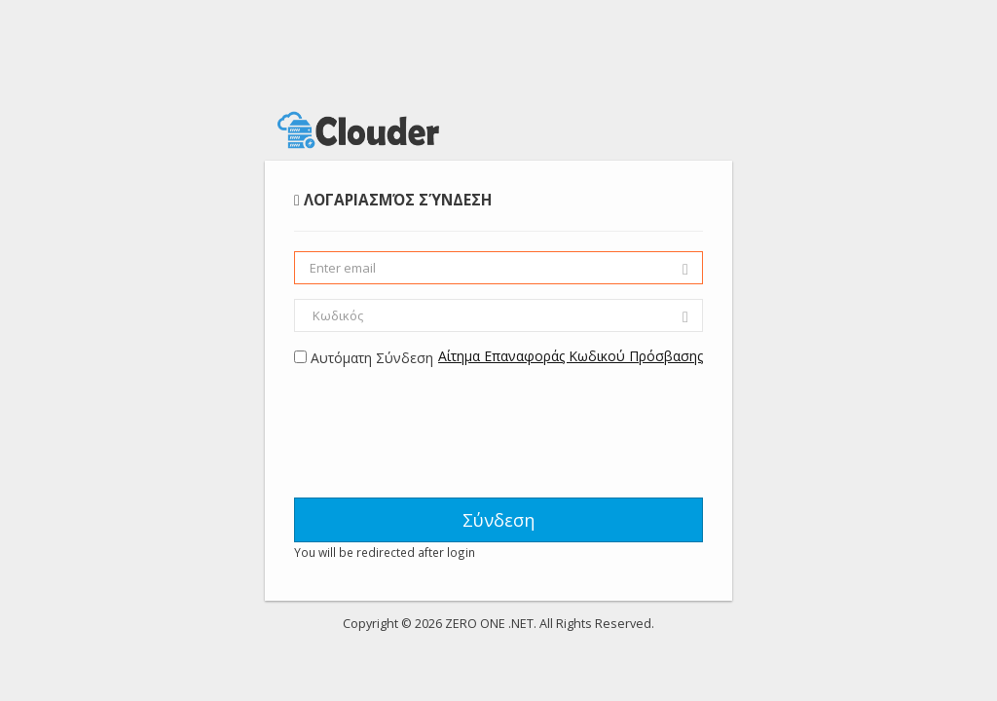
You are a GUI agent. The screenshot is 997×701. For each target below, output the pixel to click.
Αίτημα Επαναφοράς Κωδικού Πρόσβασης (570, 356)
